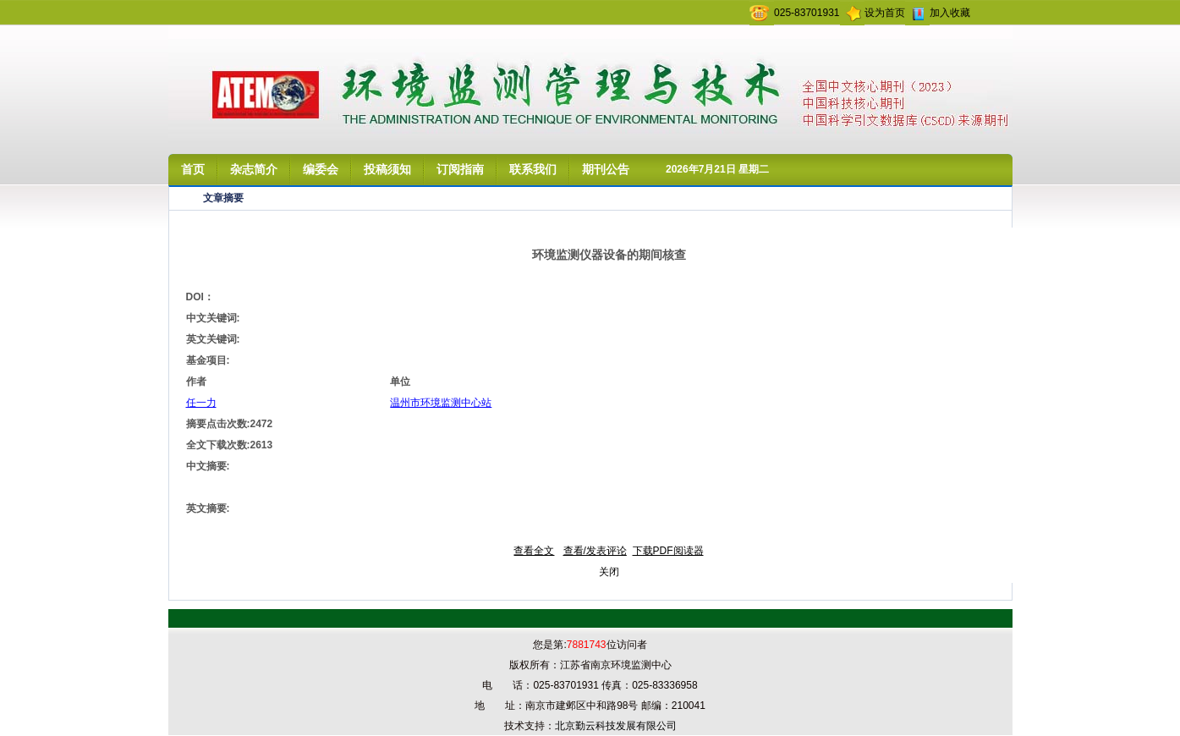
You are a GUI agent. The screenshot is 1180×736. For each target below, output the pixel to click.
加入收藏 (950, 13)
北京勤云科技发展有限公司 (616, 726)
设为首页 (884, 13)
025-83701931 (806, 13)
